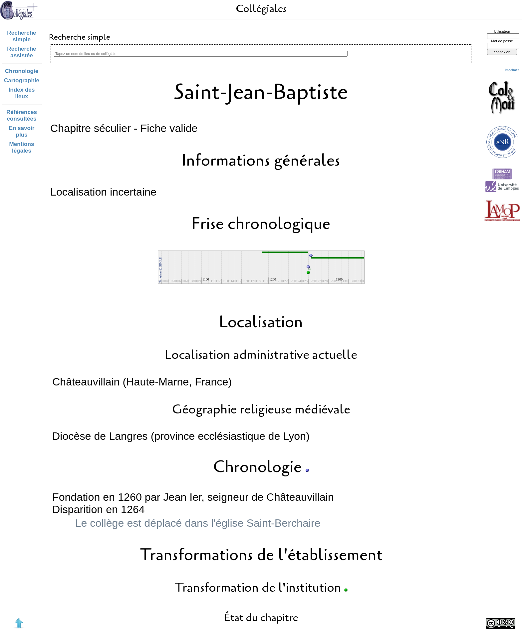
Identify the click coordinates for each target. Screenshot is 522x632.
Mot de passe (502, 41)
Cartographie (21, 80)
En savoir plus (22, 131)
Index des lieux (22, 93)
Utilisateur (502, 31)
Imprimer (512, 70)
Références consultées (21, 115)
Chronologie (21, 71)
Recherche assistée (21, 52)
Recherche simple (21, 36)
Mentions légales (21, 147)
